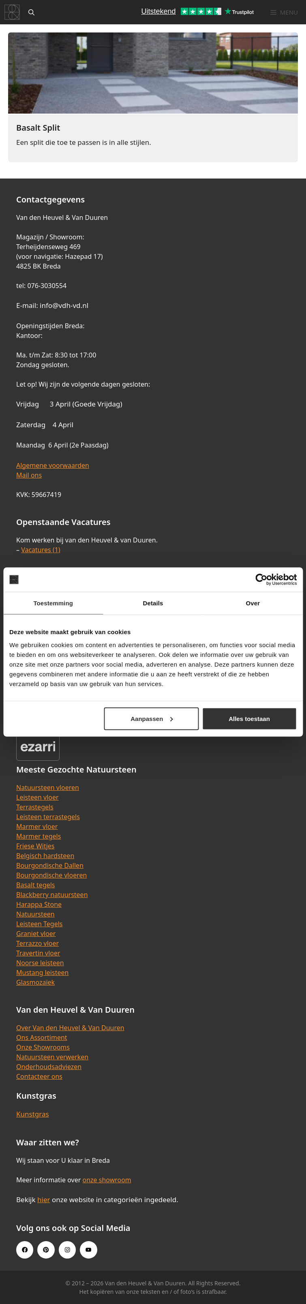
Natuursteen (35, 914)
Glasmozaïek (35, 982)
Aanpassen (152, 718)
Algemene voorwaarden (52, 465)
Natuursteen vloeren (47, 787)
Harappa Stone (39, 904)
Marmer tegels (38, 836)
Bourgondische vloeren (51, 875)
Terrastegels (34, 807)
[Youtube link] (88, 1249)
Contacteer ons (39, 1076)
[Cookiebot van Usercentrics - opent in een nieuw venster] (261, 580)
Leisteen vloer (37, 797)
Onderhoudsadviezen (48, 1066)
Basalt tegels (35, 884)
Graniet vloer (36, 933)
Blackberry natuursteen (52, 894)
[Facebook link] (24, 1249)
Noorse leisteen (40, 962)
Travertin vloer (38, 953)
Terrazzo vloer (37, 943)
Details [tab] (153, 603)
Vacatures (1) (40, 549)
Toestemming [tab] (53, 603)
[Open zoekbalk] (31, 12)
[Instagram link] (67, 1249)
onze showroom (106, 1179)
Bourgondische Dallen (49, 865)
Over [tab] (253, 603)
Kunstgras (32, 1114)
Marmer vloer (37, 826)
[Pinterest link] (45, 1249)
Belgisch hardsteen (45, 855)
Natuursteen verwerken (52, 1056)
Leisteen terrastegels (48, 816)
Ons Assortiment (41, 1037)
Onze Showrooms (43, 1047)
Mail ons (29, 475)
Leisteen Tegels (39, 923)
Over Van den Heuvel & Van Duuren (70, 1027)
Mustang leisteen (42, 972)
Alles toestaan (249, 718)
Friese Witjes (35, 845)
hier (43, 1199)
